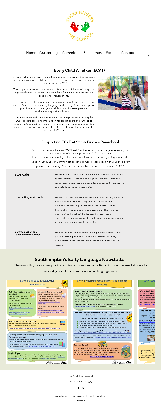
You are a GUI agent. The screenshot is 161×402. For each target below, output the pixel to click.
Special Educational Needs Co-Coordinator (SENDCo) (93, 166)
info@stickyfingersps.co (80, 376)
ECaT (59, 127)
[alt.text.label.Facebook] (143, 55)
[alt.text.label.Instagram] (148, 55)
